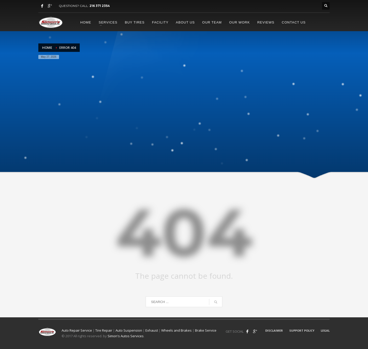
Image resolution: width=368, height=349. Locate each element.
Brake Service (205, 330)
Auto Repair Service (77, 330)
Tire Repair (103, 330)
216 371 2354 (99, 6)
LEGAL (325, 330)
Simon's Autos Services (126, 336)
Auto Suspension (129, 330)
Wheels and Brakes (176, 330)
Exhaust (151, 330)
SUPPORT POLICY (301, 330)
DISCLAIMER (274, 330)
